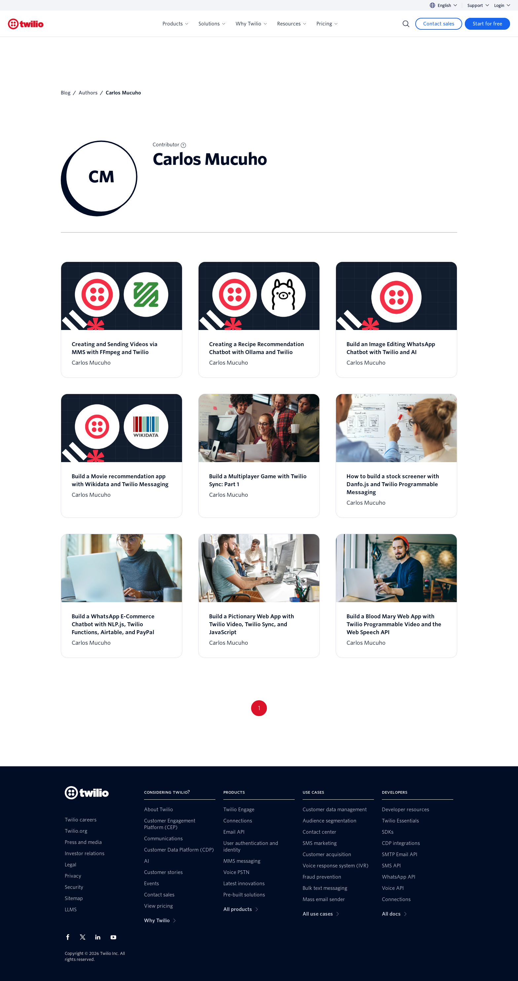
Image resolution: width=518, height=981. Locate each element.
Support (478, 5)
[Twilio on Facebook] (70, 937)
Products (175, 23)
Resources (291, 23)
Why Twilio (251, 23)
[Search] (406, 23)
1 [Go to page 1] (259, 708)
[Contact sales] (438, 24)
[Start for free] (487, 24)
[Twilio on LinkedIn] (100, 937)
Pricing (326, 23)
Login (502, 5)
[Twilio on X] (85, 937)
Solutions (212, 23)
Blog (65, 92)
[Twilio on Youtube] (115, 936)
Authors (88, 92)
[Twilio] (26, 24)
